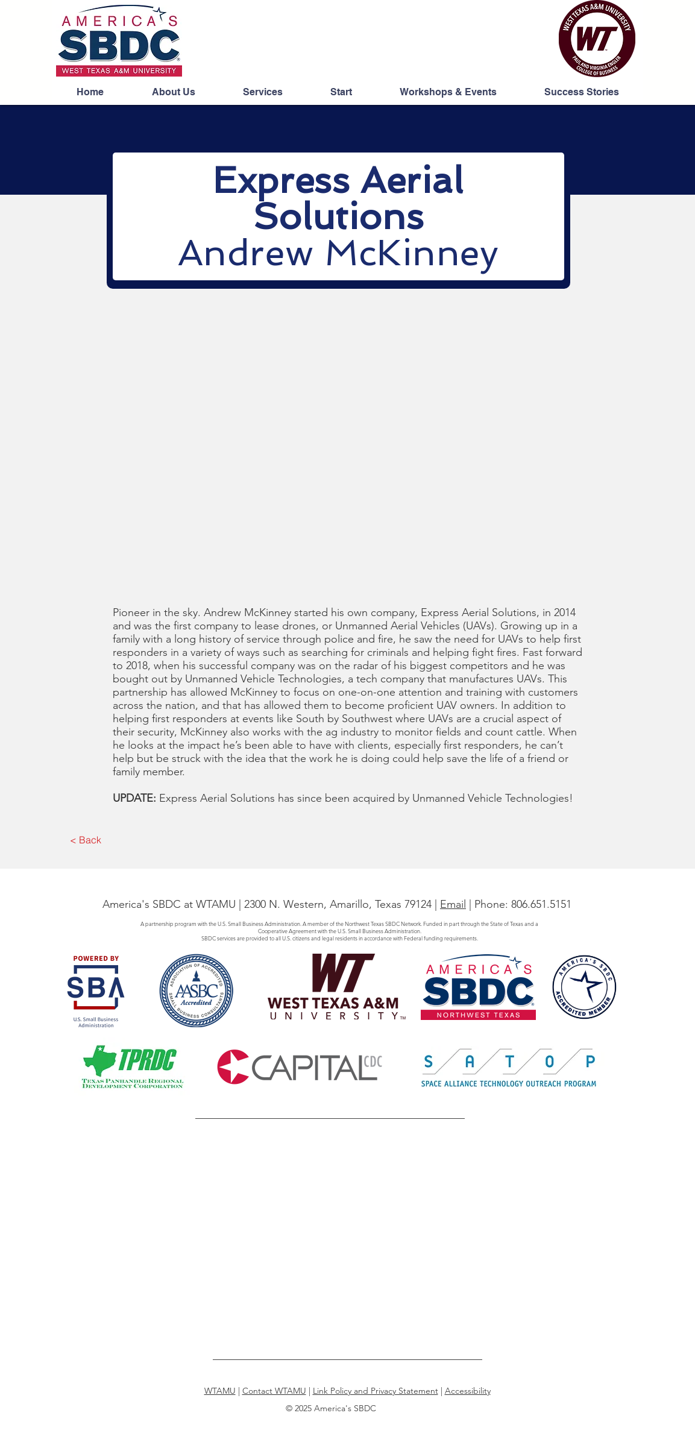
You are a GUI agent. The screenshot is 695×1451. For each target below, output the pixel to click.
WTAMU (220, 1390)
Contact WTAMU (274, 1390)
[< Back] (85, 839)
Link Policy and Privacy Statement (375, 1390)
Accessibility (468, 1390)
